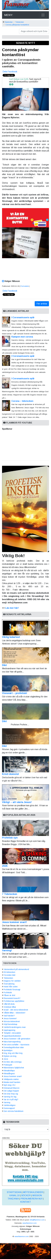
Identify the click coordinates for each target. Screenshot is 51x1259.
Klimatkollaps (9, 1071)
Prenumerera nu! (31, 1199)
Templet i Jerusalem (12, 1033)
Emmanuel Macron (11, 1088)
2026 (4, 866)
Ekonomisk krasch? (12, 998)
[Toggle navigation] (43, 15)
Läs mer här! (12, 608)
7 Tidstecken (9, 894)
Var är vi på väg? (11, 1099)
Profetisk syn (10, 837)
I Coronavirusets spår (23, 317)
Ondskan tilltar (10, 1007)
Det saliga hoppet (11, 1091)
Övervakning (9, 984)
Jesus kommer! (10, 1018)
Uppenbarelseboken (12, 1036)
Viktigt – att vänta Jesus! (25, 794)
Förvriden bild (9, 975)
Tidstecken (19, 22)
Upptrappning (9, 1030)
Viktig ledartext (25, 628)
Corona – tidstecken (22, 401)
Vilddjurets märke (11, 1079)
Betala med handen (12, 1082)
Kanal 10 (14, 1195)
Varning (7, 1102)
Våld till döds (9, 1004)
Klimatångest (9, 1073)
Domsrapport (9, 1108)
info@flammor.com (37, 1220)
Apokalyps (8, 1050)
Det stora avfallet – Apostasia (16, 1045)
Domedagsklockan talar (14, 1047)
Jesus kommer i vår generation (17, 1039)
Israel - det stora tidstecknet (16, 1010)
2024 (6, 1059)
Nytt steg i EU (9, 1085)
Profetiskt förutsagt (12, 989)
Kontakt (25, 1202)
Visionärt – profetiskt (25, 685)
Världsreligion (10, 1105)
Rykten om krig (10, 1056)
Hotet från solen (11, 987)
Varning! (7, 950)
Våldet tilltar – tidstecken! (14, 1013)
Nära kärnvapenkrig (12, 1042)
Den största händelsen (13, 1111)
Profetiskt (8, 992)
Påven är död (9, 995)
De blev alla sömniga (12, 1062)
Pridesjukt (8, 1065)
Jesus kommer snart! (14, 922)
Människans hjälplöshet (14, 1068)
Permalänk (25, 286)
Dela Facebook (10, 71)
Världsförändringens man (15, 1027)
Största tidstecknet (12, 1021)
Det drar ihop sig (11, 1094)
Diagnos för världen (12, 981)
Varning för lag (10, 1097)
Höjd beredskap (10, 1024)
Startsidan (9, 22)
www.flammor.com (29, 1223)
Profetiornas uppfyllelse (14, 1001)
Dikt (25, 657)
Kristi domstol (25, 765)
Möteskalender (33, 1192)
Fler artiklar (41, 304)
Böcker (26, 1195)
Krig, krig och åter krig (13, 1053)
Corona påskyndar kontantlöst (17, 25)
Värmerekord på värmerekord (16, 969)
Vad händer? (9, 1016)
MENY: (8, 15)
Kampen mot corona (22, 337)
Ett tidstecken (9, 972)
